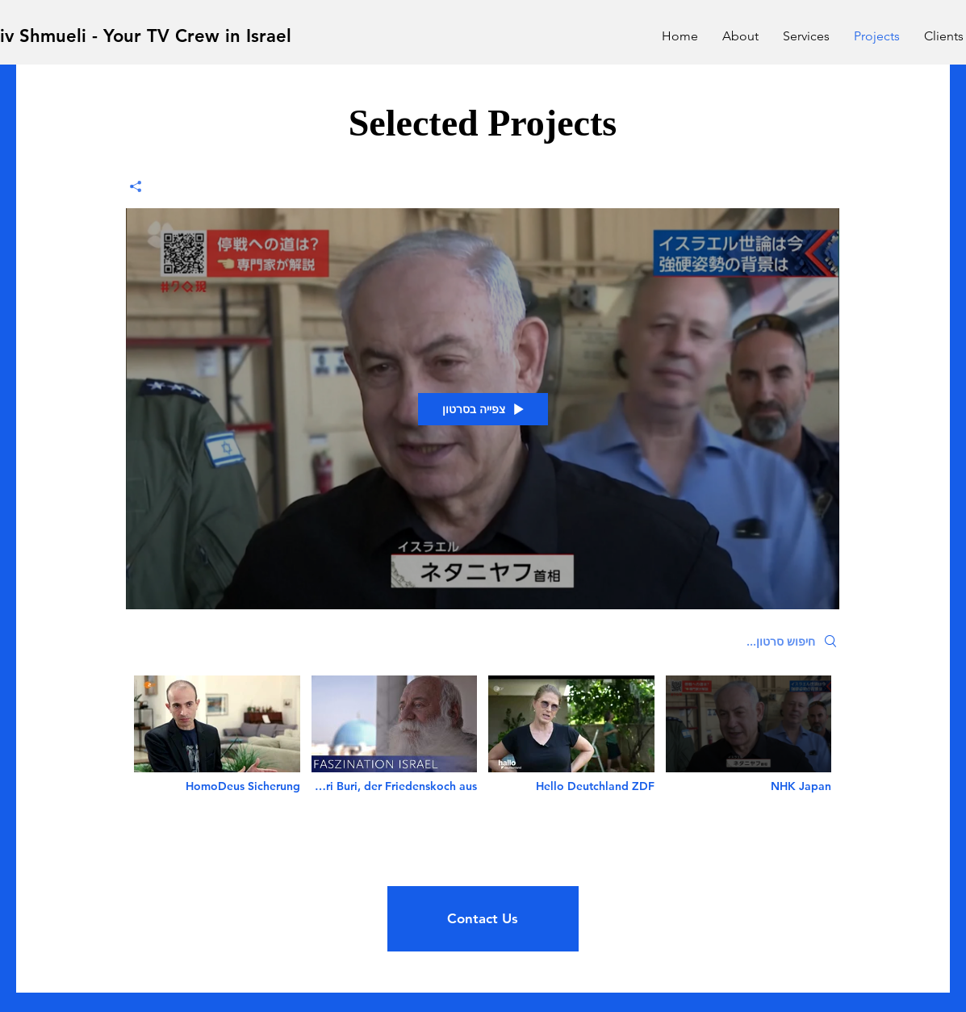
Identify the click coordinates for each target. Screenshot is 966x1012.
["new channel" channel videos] (482, 745)
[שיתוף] (141, 186)
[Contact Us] (483, 918)
